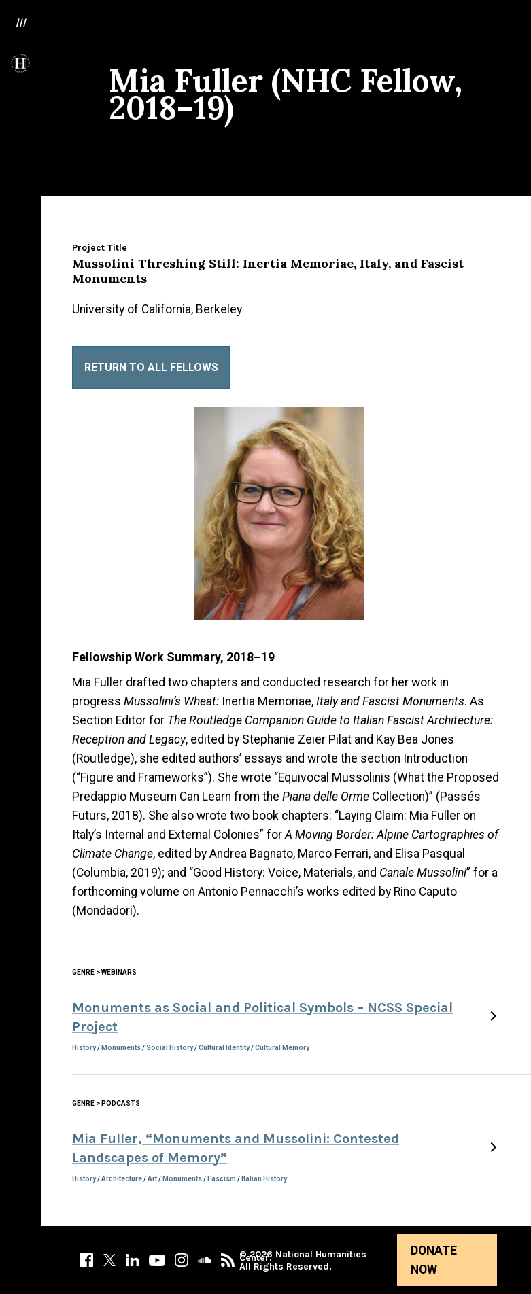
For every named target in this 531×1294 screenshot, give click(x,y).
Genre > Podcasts (106, 1103)
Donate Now (434, 1260)
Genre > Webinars (104, 972)
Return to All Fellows (151, 367)
